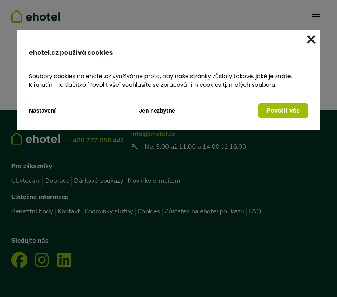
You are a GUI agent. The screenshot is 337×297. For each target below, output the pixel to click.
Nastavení (42, 110)
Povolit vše (283, 110)
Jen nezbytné (157, 110)
